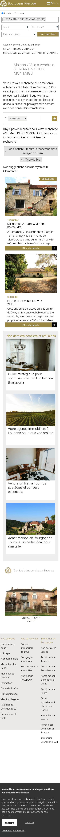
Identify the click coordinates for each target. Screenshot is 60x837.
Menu (53, 3)
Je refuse (29, 822)
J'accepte (9, 823)
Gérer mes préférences (13, 830)
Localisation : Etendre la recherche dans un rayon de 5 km (32, 151)
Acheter (6, 13)
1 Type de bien (32, 159)
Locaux (19, 13)
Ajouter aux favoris (54, 248)
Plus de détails (30, 248)
